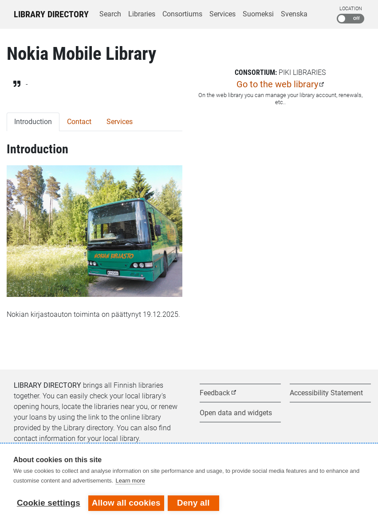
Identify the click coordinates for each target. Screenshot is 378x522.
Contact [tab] (79, 121)
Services (222, 14)
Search (110, 14)
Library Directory (51, 14)
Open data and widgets (236, 413)
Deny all (194, 502)
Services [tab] (119, 121)
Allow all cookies (126, 502)
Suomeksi (258, 14)
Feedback (215, 393)
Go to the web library (277, 84)
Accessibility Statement (326, 393)
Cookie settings (48, 502)
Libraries (141, 14)
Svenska (294, 14)
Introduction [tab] (33, 121)
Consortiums (182, 14)
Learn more (130, 481)
